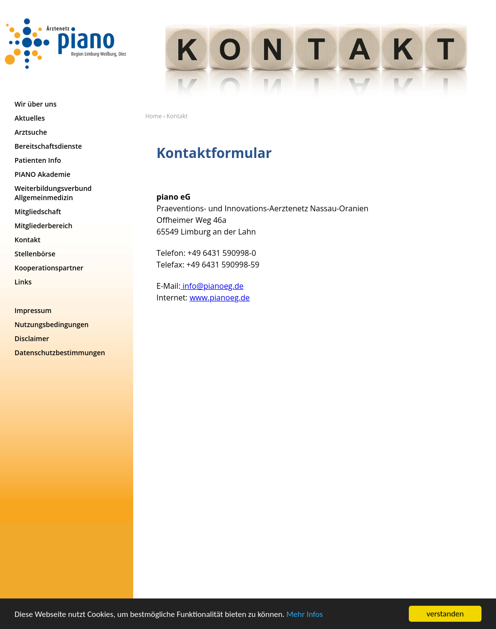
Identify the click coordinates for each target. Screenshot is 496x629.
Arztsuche (31, 132)
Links (23, 281)
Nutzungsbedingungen (52, 324)
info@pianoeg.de (212, 286)
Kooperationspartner (49, 267)
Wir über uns (36, 104)
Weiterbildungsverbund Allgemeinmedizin (53, 193)
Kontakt (28, 239)
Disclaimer (32, 338)
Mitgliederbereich (43, 225)
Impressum (33, 310)
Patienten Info (38, 160)
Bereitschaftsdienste (48, 146)
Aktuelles (31, 118)
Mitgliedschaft (38, 211)
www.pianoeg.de (219, 297)
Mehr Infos (304, 615)
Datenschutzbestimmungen (60, 352)
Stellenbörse (35, 253)
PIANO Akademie (42, 174)
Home (153, 116)
